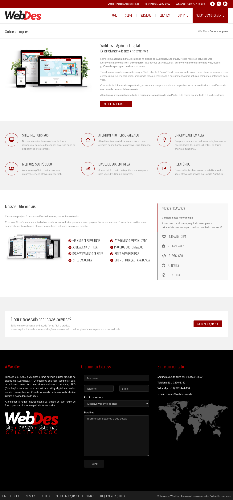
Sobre (128, 15)
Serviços (146, 15)
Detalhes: (89, 412)
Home (114, 15)
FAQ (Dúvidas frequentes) (112, 496)
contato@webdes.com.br (123, 3)
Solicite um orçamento (210, 15)
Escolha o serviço (93, 397)
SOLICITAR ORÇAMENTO (208, 324)
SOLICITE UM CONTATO (116, 104)
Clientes (165, 15)
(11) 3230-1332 (157, 3)
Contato (183, 15)
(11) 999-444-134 (190, 3)
